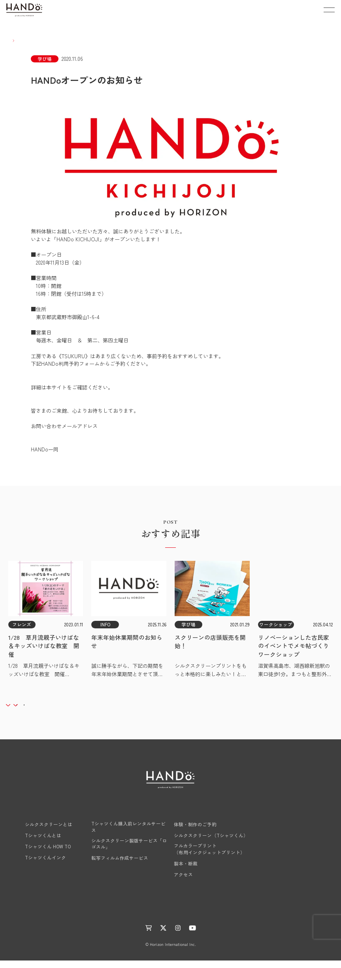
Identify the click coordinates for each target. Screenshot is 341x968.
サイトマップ (267, 917)
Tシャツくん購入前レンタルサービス (128, 834)
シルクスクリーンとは (40, 832)
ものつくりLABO (78, 917)
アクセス (183, 881)
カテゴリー (34, 706)
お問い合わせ (287, 881)
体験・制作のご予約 (195, 832)
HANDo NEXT (107, 819)
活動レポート (146, 917)
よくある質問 (287, 865)
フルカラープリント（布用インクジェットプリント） (209, 856)
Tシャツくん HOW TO (40, 854)
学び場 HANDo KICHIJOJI (204, 819)
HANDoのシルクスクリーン (49, 819)
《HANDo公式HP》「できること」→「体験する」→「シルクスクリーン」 (117, 394)
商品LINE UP (286, 819)
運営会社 (178, 917)
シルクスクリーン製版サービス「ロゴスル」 (129, 850)
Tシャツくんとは (35, 843)
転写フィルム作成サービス (119, 865)
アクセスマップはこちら (133, 317)
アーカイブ (90, 706)
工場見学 (282, 850)
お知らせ (113, 917)
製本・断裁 (186, 870)
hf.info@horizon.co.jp (55, 434)
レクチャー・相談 (292, 834)
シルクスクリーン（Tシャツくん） (211, 843)
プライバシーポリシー (220, 917)
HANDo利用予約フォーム (60, 371)
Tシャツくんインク (37, 865)
